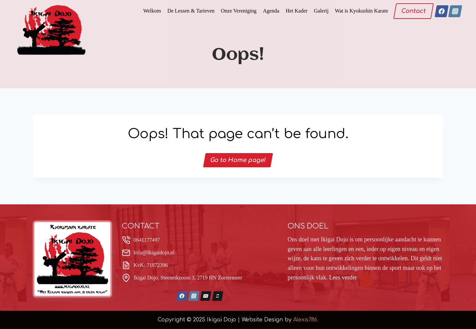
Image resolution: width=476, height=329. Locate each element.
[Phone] (217, 296)
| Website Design (260, 319)
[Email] (206, 296)
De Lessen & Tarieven (191, 11)
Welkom (152, 11)
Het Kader (296, 11)
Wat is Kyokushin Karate (361, 11)
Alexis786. (305, 319)
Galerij (321, 11)
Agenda (271, 11)
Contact (413, 11)
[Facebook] (441, 11)
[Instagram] (455, 11)
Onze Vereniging (239, 11)
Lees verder (343, 277)
